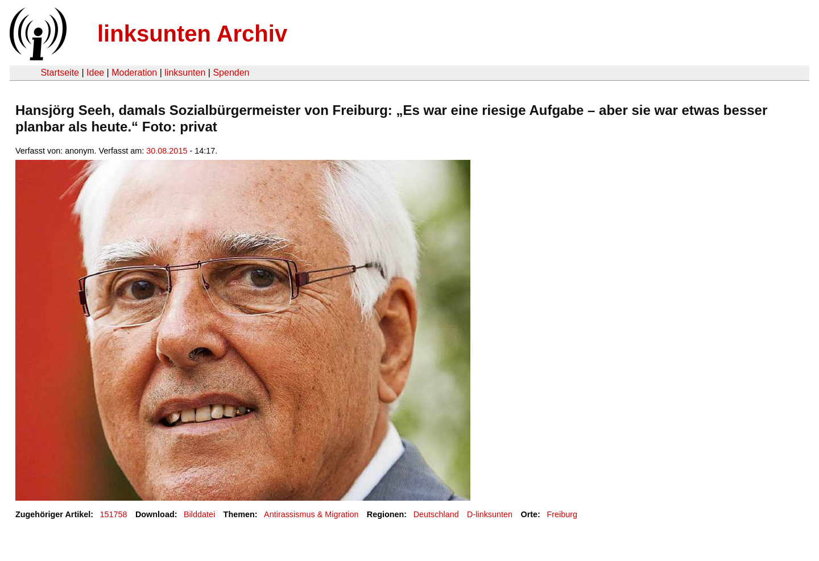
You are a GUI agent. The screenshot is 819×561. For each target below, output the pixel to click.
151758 (113, 514)
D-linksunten (489, 514)
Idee (95, 72)
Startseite (59, 72)
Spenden (231, 72)
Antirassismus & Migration (311, 514)
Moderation (134, 72)
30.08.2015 (166, 150)
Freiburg (562, 514)
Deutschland (436, 514)
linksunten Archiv (192, 33)
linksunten (184, 72)
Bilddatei (199, 514)
